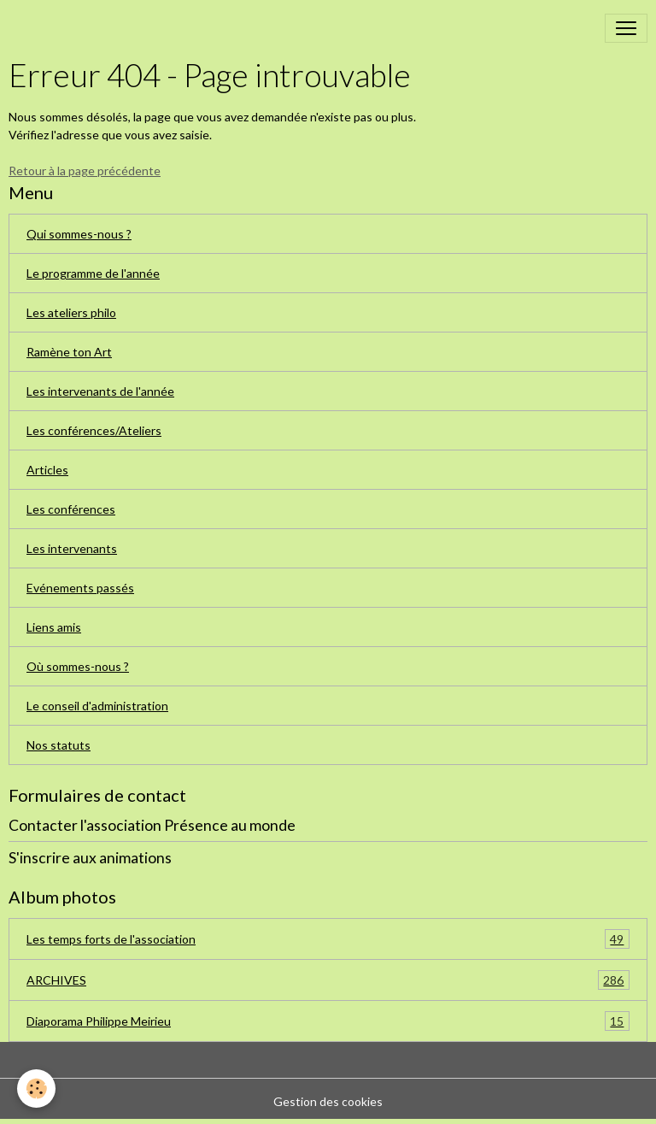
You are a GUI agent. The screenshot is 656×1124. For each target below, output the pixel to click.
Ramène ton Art (69, 351)
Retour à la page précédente (85, 170)
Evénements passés (80, 587)
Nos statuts (58, 745)
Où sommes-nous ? (77, 666)
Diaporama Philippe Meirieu (328, 1021)
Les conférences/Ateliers (93, 430)
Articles (47, 469)
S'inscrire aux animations (90, 858)
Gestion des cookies (328, 1101)
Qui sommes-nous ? (79, 234)
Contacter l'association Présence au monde (152, 825)
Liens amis (53, 627)
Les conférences (70, 509)
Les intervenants (71, 548)
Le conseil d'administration (97, 705)
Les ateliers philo (71, 312)
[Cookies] (36, 1088)
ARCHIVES (328, 980)
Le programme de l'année (93, 273)
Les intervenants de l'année (100, 391)
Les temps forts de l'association (328, 939)
